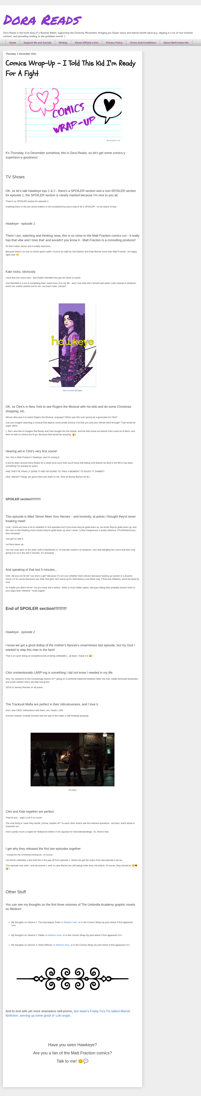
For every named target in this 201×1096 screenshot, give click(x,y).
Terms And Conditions (143, 42)
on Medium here (69, 922)
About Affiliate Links (87, 42)
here (13, 925)
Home (12, 42)
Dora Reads (40, 19)
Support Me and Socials (37, 42)
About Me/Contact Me (176, 42)
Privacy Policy (114, 42)
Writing (63, 42)
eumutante (70, 391)
